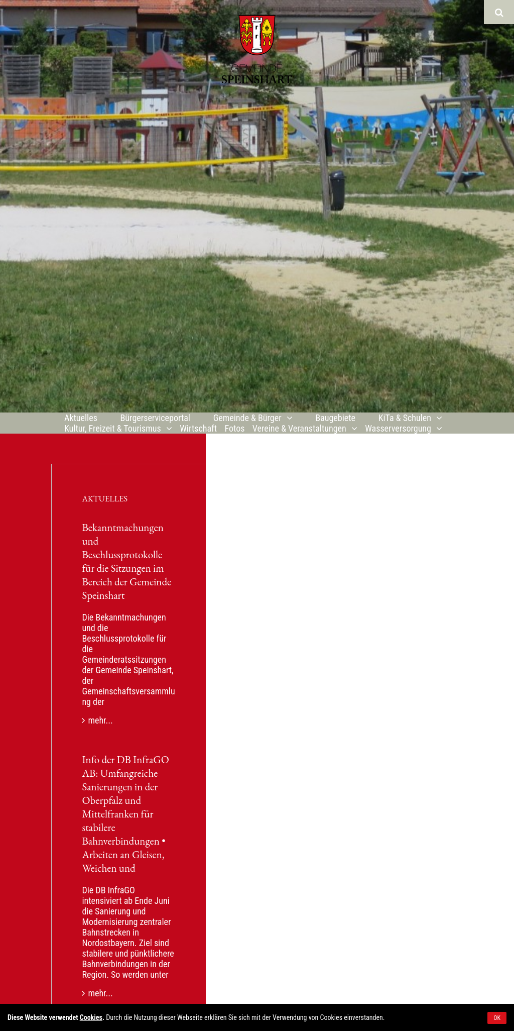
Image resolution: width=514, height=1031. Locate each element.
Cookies (91, 1017)
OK (496, 1017)
